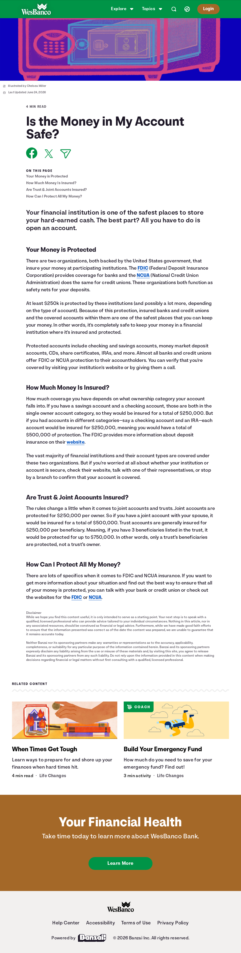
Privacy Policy (173, 922)
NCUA (143, 275)
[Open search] (174, 9)
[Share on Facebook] (32, 153)
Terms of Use (136, 922)
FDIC (143, 268)
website (76, 442)
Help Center (65, 922)
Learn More (120, 863)
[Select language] (187, 9)
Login (208, 8)
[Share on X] (48, 153)
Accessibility (100, 922)
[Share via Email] (65, 153)
